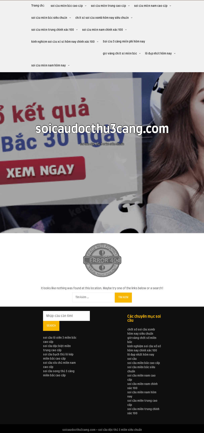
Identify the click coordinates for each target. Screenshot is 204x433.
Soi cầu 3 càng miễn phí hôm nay (124, 41)
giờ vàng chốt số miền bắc (120, 53)
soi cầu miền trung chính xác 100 (52, 30)
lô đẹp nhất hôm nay (158, 53)
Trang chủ (37, 5)
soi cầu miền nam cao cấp (150, 6)
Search (51, 326)
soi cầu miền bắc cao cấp (67, 6)
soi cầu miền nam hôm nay (48, 65)
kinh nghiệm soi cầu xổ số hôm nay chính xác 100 (63, 41)
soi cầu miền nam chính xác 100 (102, 30)
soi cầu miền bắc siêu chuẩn (49, 18)
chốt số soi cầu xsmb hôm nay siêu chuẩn (102, 18)
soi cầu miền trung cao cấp (108, 6)
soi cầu (132, 359)
